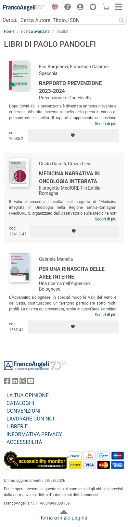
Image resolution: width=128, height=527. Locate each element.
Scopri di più (105, 123)
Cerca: (10, 20)
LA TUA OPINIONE (27, 395)
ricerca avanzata (35, 31)
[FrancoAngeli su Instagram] (22, 382)
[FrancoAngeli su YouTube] (30, 382)
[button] (53, 8)
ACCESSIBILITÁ (24, 442)
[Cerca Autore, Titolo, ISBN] (67, 20)
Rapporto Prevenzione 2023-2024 (70, 87)
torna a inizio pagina (64, 518)
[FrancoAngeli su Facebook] (7, 382)
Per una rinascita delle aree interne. (72, 273)
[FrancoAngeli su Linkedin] (15, 382)
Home (9, 31)
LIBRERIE (17, 426)
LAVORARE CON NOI (30, 419)
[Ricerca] (121, 20)
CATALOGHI (20, 403)
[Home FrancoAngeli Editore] (24, 8)
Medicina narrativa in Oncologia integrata (69, 177)
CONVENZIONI (23, 411)
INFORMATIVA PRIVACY (34, 434)
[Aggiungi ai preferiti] (73, 135)
